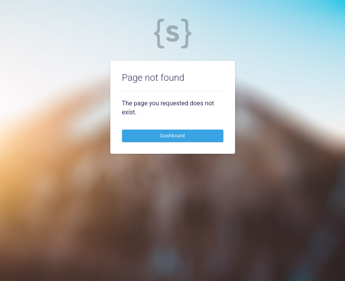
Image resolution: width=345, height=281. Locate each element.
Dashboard (172, 136)
